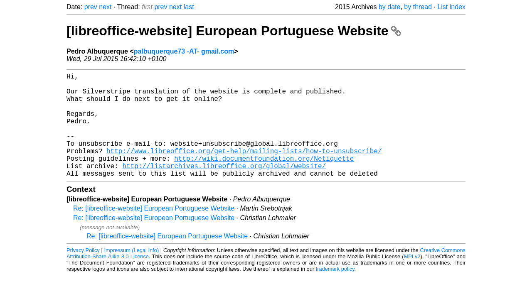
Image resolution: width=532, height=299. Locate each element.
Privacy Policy (83, 273)
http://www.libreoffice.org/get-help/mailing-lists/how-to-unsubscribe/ (244, 169)
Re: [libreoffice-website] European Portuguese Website (153, 231)
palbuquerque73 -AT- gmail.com (184, 51)
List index (451, 6)
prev (90, 6)
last (189, 6)
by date (389, 6)
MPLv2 (412, 280)
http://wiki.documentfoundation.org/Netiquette (264, 178)
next (105, 6)
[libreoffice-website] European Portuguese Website (233, 30)
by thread (418, 6)
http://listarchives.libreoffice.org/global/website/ (224, 187)
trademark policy (335, 292)
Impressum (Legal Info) (131, 273)
